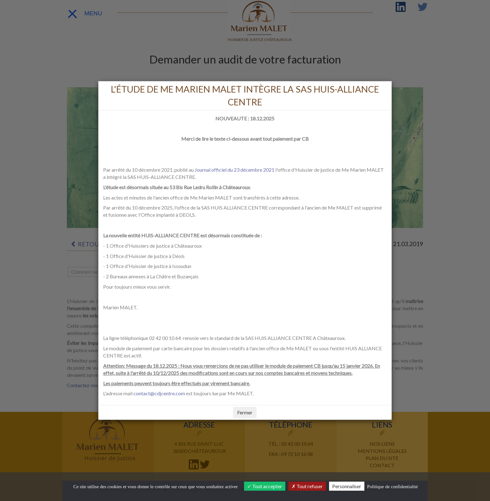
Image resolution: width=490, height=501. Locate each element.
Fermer (244, 412)
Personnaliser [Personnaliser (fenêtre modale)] (346, 486)
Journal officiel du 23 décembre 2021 (234, 170)
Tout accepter (264, 486)
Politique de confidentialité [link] (392, 486)
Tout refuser (307, 486)
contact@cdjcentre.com (159, 393)
